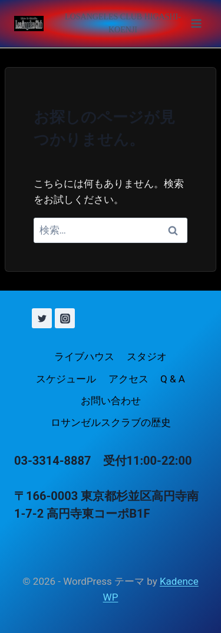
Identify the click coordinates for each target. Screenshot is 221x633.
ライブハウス (84, 356)
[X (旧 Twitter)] (42, 318)
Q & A (172, 379)
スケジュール (66, 379)
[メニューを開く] (130, 23)
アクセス (128, 379)
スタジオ (147, 356)
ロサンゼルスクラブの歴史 (111, 422)
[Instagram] (65, 318)
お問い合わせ (111, 401)
